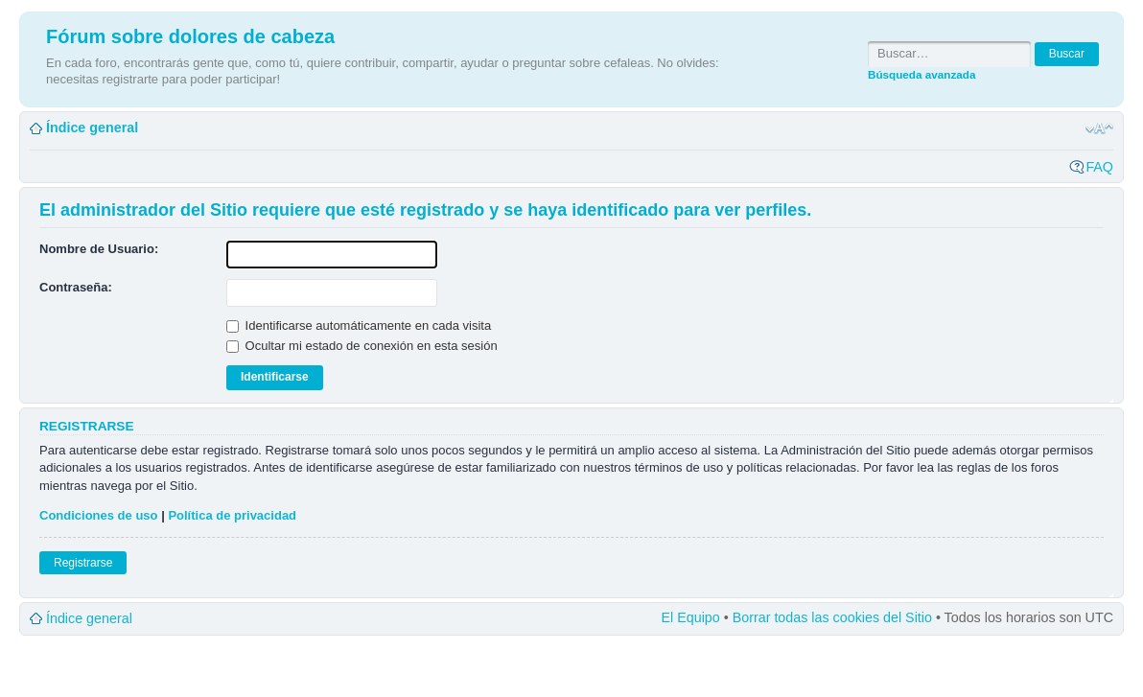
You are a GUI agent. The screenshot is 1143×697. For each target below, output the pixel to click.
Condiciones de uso (98, 515)
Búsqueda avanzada (921, 74)
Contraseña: (75, 287)
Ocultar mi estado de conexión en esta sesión (362, 345)
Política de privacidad (232, 515)
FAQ (1099, 166)
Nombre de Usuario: (98, 249)
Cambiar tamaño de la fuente (1099, 128)
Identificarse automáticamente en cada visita (358, 325)
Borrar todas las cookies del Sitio (832, 617)
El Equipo (691, 617)
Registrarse (83, 562)
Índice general (92, 127)
